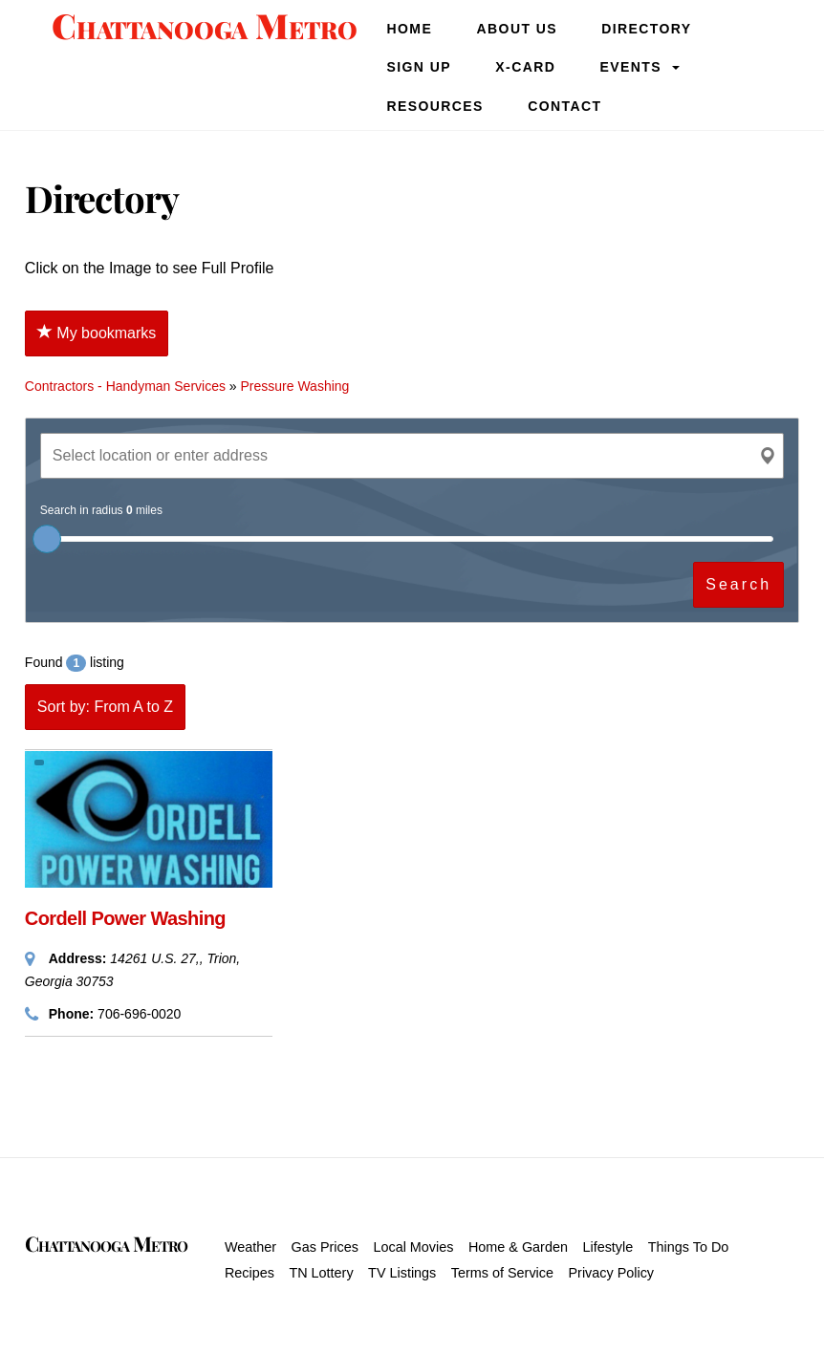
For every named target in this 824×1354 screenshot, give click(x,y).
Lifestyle (607, 1247)
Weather (250, 1247)
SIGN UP (419, 67)
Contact (564, 106)
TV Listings (402, 1272)
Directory (646, 28)
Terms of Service (502, 1272)
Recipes (249, 1272)
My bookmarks (96, 333)
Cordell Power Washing (125, 918)
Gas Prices (325, 1247)
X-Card (525, 67)
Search (738, 584)
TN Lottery (321, 1272)
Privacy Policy (611, 1272)
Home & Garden (518, 1247)
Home (410, 28)
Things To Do (688, 1247)
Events (630, 67)
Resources (435, 106)
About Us (517, 28)
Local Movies (413, 1247)
